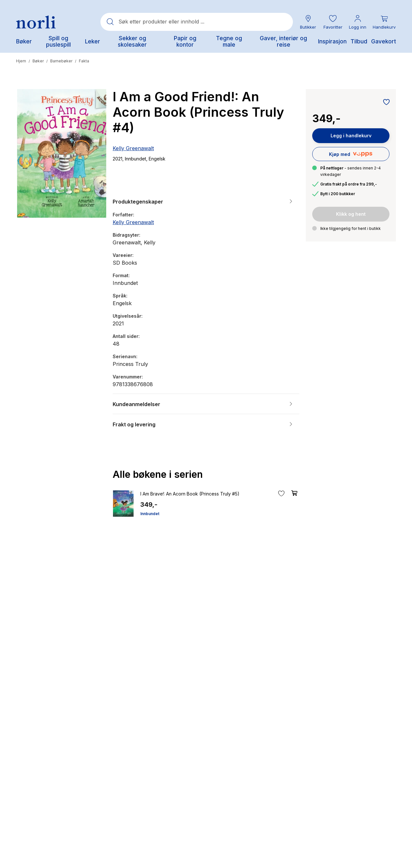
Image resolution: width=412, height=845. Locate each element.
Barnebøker (61, 61)
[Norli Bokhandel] (36, 22)
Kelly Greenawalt (133, 148)
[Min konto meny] (357, 22)
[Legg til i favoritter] (384, 102)
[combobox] (196, 22)
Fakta (84, 61)
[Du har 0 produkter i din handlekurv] (384, 22)
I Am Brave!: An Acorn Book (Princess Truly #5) (189, 493)
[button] (332, 22)
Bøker (38, 61)
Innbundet (149, 513)
